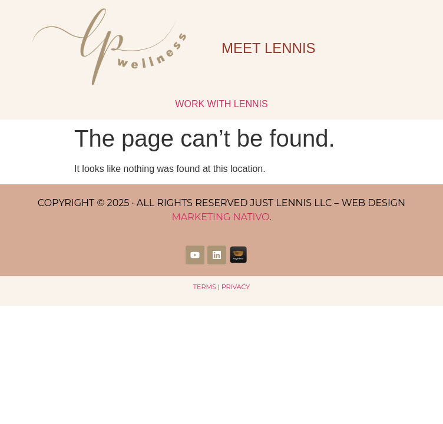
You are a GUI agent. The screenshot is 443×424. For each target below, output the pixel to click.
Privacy (235, 287)
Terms (204, 287)
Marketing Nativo (220, 217)
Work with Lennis (221, 104)
